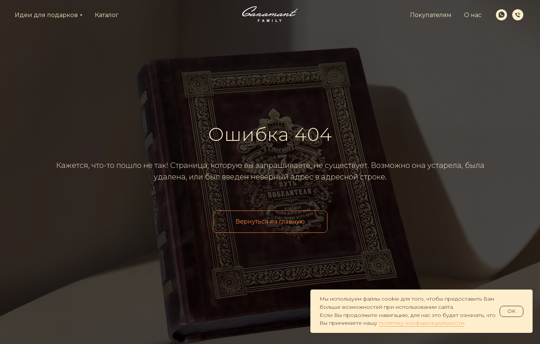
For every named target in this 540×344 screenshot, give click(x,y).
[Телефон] (517, 14)
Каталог (107, 15)
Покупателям (430, 15)
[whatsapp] (501, 14)
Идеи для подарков (46, 15)
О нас (472, 15)
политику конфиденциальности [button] (421, 323)
